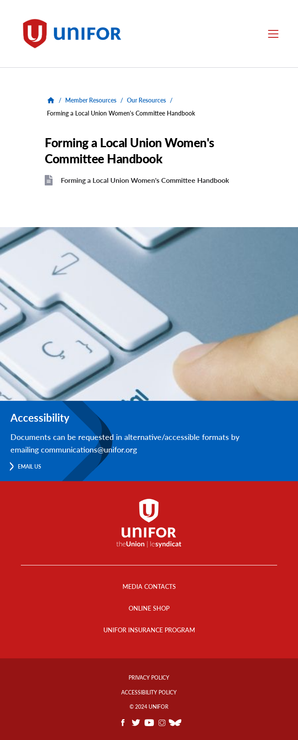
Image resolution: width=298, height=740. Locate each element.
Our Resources (146, 100)
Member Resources (90, 100)
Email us (29, 466)
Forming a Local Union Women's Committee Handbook (145, 180)
